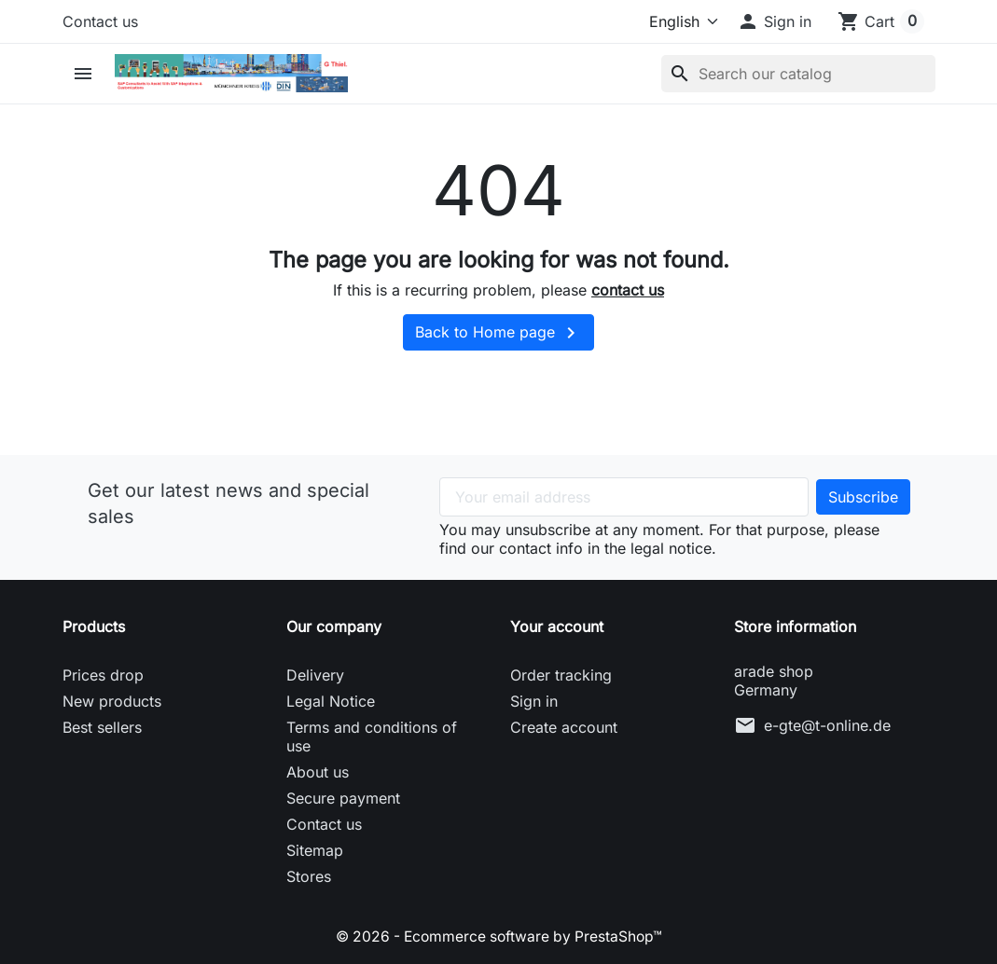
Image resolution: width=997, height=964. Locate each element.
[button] (774, 21)
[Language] (676, 21)
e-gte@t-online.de (827, 725)
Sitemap (314, 850)
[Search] (798, 73)
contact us (627, 290)
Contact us (100, 21)
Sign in (534, 701)
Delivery (315, 675)
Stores (308, 876)
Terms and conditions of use (371, 736)
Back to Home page (498, 333)
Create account (563, 727)
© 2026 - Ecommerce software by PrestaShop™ (498, 936)
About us (317, 772)
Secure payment (343, 798)
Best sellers (102, 727)
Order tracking (561, 675)
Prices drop (103, 675)
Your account (556, 626)
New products (111, 701)
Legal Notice (330, 701)
